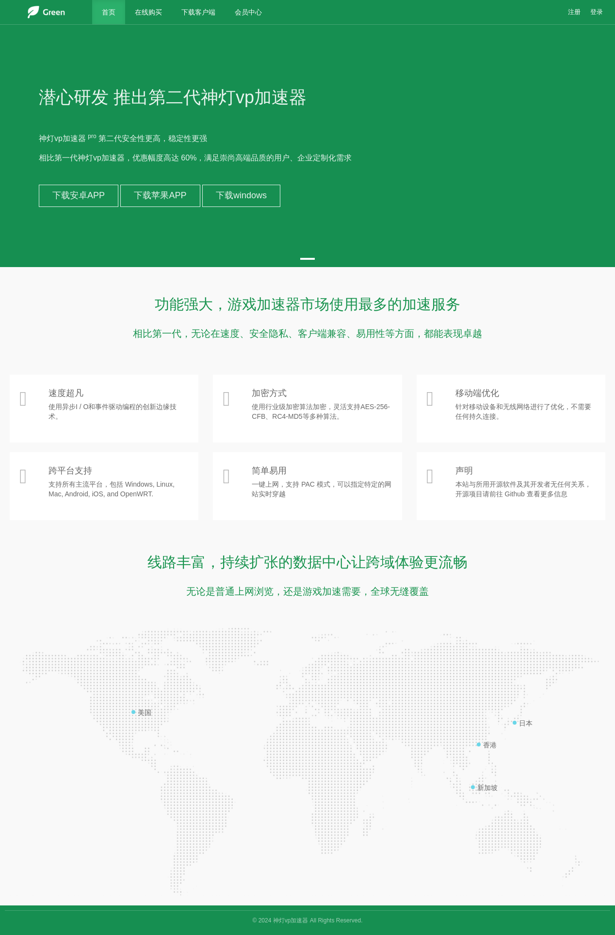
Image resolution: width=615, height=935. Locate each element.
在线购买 (148, 12)
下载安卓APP (78, 195)
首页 (108, 12)
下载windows (241, 195)
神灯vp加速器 (290, 920)
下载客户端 (198, 12)
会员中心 (248, 12)
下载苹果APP (160, 195)
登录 (596, 12)
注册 (574, 12)
